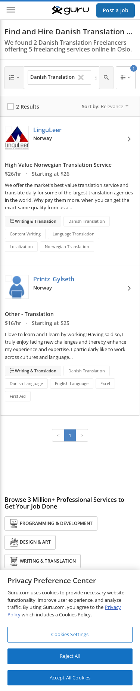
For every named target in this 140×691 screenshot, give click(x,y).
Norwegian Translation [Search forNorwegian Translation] (67, 246)
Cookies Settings (69, 636)
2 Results (27, 106)
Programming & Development (51, 523)
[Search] (106, 77)
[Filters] (126, 77)
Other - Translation (29, 314)
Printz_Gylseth (53, 279)
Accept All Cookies (70, 679)
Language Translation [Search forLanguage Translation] (73, 234)
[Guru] (70, 10)
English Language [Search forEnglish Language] (71, 383)
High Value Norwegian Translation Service (58, 164)
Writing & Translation (35, 221)
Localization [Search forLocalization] (21, 246)
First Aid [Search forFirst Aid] (18, 396)
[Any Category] (14, 77)
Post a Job (115, 10)
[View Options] (129, 139)
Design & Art (30, 542)
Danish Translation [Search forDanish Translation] (86, 221)
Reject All (70, 657)
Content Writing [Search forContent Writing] (25, 234)
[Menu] (10, 10)
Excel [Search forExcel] (105, 383)
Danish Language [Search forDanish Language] (26, 383)
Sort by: (105, 106)
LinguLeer (47, 130)
